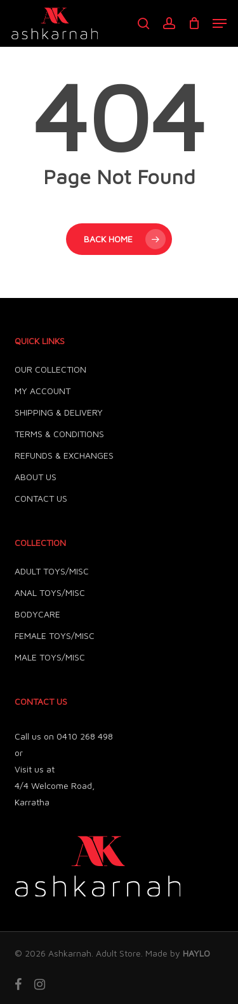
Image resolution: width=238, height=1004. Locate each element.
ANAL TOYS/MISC (50, 592)
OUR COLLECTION (50, 369)
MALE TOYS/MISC (50, 657)
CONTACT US (41, 498)
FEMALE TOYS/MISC (55, 635)
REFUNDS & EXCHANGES (64, 455)
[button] (220, 23)
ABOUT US (35, 476)
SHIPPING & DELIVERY (59, 412)
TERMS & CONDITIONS (59, 433)
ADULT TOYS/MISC (52, 571)
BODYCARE (37, 614)
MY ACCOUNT (42, 390)
